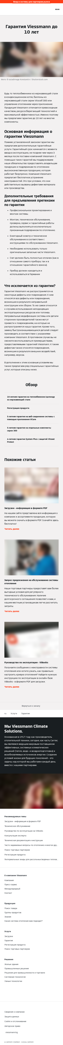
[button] (31, 705)
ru (5, 713)
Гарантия (25, 713)
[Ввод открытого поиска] (51, 9)
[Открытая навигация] (57, 9)
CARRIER (30, 1042)
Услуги (14, 713)
